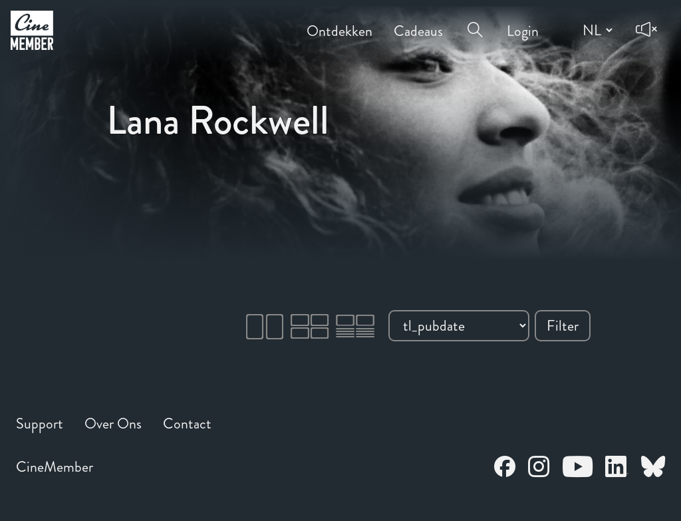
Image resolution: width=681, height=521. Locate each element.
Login (523, 22)
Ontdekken (339, 22)
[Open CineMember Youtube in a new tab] (578, 468)
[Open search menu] (475, 21)
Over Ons (113, 423)
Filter (563, 325)
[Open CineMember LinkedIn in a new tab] (616, 468)
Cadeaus (418, 22)
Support (39, 423)
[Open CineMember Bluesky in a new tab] (653, 468)
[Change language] (595, 30)
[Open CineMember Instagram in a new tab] (538, 468)
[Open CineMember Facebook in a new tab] (504, 468)
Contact (187, 423)
